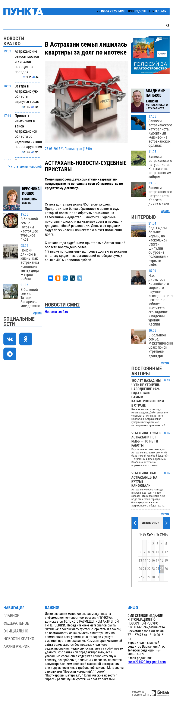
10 (157, 552)
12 (166, 552)
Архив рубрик (16, 646)
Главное (11, 615)
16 (153, 560)
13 (140, 560)
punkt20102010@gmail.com (147, 662)
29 (149, 577)
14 (144, 560)
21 (144, 569)
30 (153, 577)
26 (166, 569)
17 (157, 560)
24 (157, 569)
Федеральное (16, 623)
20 (140, 569)
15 (149, 560)
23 (153, 569)
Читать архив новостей (25, 167)
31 (157, 577)
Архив (37, 313)
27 (140, 577)
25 (161, 569)
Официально (15, 631)
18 (161, 560)
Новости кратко (18, 638)
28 (144, 577)
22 (149, 569)
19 (166, 560)
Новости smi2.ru (56, 312)
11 (161, 552)
